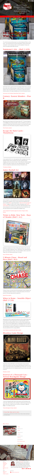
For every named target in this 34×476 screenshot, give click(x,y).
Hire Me (26, 16)
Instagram (4, 464)
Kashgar (18, 426)
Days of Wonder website (7, 254)
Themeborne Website (7, 167)
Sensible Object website (16, 330)
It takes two (19, 437)
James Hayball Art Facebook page (9, 210)
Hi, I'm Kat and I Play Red (9, 430)
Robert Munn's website (20, 93)
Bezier (10, 202)
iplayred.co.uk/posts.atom (15, 472)
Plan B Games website (7, 127)
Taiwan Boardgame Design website (10, 407)
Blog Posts (20, 16)
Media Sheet (5, 471)
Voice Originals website (7, 330)
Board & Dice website (7, 295)
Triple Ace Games (22, 202)
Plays (4, 466)
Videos (4, 465)
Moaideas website (6, 371)
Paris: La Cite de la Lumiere (21, 441)
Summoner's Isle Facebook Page (9, 93)
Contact (31, 16)
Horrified (18, 430)
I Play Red (21, 461)
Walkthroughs (12, 16)
